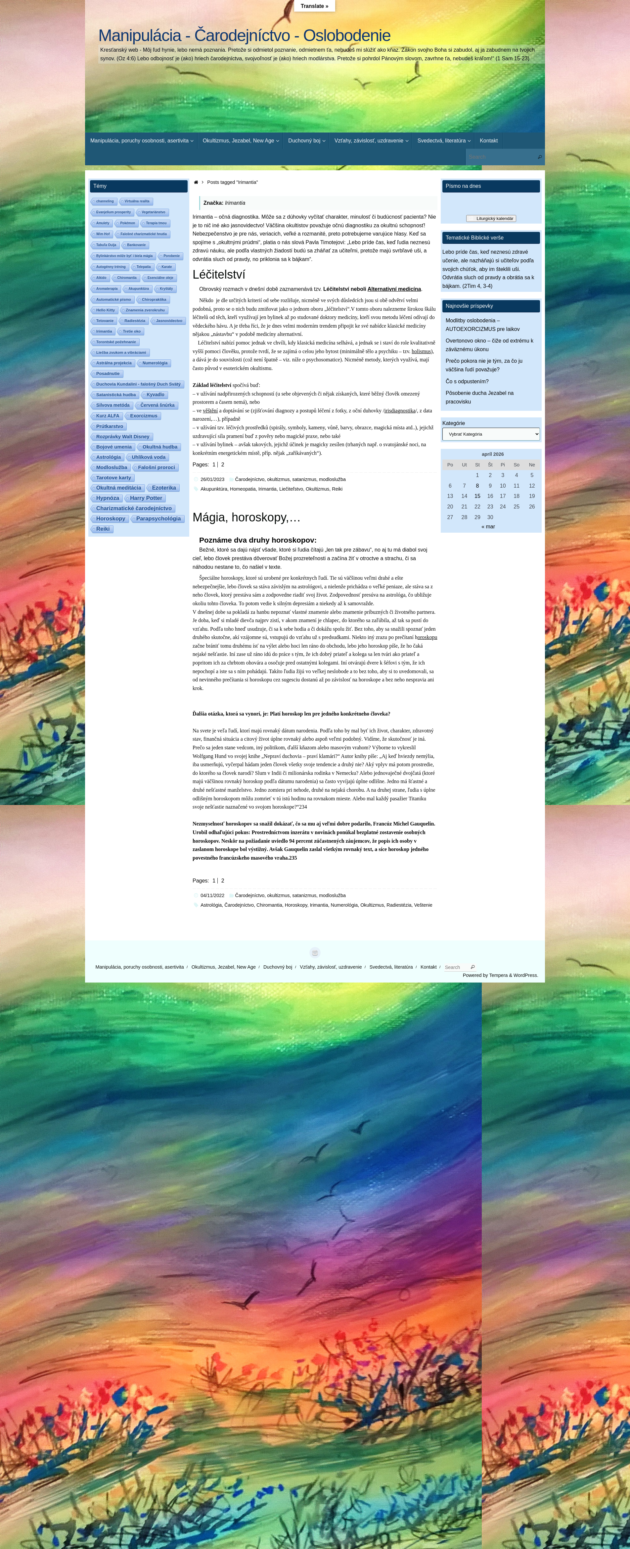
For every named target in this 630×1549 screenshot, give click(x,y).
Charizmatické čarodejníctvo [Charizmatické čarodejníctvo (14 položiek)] (134, 508)
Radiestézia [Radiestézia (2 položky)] (134, 321)
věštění (210, 410)
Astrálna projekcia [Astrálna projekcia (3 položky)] (114, 363)
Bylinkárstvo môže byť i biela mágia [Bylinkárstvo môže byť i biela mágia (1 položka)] (124, 256)
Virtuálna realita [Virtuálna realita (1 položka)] (137, 201)
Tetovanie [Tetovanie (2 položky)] (104, 321)
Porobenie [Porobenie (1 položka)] (171, 256)
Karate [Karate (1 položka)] (167, 267)
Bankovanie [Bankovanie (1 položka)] (136, 245)
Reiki (337, 489)
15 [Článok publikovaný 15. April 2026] (477, 496)
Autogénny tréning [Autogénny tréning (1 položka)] (111, 267)
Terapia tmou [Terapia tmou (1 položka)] (156, 223)
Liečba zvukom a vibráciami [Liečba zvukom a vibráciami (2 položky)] (121, 352)
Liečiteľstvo (291, 489)
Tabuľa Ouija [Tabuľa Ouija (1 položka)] (106, 245)
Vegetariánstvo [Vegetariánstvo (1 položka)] (153, 212)
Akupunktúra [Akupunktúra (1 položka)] (138, 289)
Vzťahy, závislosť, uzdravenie (331, 967)
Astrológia (211, 905)
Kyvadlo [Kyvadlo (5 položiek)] (155, 394)
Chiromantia (269, 905)
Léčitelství (219, 274)
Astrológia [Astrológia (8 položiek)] (108, 457)
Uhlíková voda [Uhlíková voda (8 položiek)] (148, 457)
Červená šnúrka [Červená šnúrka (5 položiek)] (158, 405)
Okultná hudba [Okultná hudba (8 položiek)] (160, 447)
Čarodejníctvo (239, 905)
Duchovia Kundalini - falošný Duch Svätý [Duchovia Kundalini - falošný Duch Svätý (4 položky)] (138, 384)
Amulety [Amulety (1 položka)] (102, 223)
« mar (488, 526)
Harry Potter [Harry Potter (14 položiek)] (146, 498)
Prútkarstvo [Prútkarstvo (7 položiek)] (109, 426)
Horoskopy (296, 905)
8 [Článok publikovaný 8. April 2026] (477, 486)
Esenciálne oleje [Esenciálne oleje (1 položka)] (160, 278)
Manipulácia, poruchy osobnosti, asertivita (140, 967)
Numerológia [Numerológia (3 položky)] (155, 363)
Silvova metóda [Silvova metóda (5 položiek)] (113, 405)
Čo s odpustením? (467, 381)
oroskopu (427, 637)
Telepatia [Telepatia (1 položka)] (144, 267)
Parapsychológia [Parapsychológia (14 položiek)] (158, 518)
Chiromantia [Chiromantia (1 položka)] (127, 278)
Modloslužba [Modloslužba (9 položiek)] (111, 467)
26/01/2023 (212, 479)
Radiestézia (398, 905)
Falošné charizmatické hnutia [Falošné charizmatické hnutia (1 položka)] (143, 234)
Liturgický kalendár (495, 218)
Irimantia (267, 489)
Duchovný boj (277, 967)
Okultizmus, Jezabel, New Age (224, 967)
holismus (421, 351)
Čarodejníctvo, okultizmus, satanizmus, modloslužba (290, 479)
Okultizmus (317, 489)
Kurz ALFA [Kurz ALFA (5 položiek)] (107, 415)
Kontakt (429, 967)
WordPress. (526, 975)
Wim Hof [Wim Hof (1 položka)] (103, 234)
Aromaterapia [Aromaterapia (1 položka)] (106, 289)
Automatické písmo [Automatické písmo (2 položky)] (113, 299)
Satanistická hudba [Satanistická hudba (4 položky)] (116, 394)
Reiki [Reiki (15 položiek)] (103, 529)
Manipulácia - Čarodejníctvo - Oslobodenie (244, 36)
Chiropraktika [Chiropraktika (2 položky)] (154, 299)
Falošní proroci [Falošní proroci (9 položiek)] (156, 467)
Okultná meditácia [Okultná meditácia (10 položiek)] (118, 488)
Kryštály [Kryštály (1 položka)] (166, 289)
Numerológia (344, 905)
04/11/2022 (212, 895)
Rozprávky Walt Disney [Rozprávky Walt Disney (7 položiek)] (123, 436)
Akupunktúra (214, 489)
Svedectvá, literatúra (391, 967)
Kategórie (453, 423)
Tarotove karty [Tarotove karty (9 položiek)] (113, 477)
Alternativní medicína (394, 289)
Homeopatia (243, 489)
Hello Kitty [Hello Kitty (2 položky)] (105, 310)
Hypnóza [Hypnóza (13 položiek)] (107, 498)
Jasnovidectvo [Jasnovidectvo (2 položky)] (169, 321)
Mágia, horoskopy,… (247, 517)
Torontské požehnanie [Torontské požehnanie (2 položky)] (116, 342)
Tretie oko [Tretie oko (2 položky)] (132, 331)
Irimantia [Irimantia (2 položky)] (104, 331)
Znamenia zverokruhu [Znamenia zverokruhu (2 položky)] (145, 310)
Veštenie (423, 905)
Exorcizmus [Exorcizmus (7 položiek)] (144, 415)
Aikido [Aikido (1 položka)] (101, 278)
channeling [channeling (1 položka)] (105, 201)
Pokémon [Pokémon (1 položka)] (127, 223)
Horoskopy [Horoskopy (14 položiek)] (110, 518)
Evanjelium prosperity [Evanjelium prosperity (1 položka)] (113, 212)
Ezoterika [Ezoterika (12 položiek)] (164, 488)
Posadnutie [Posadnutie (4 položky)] (108, 373)
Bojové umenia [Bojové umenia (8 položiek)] (114, 447)
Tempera (498, 975)
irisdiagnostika (399, 410)
